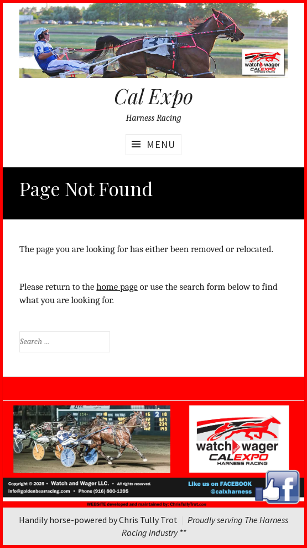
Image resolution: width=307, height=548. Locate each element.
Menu (161, 144)
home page (117, 286)
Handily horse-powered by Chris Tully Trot (98, 519)
